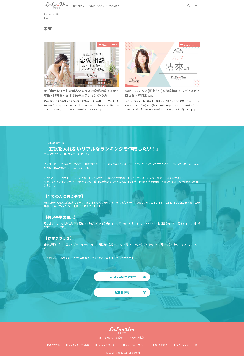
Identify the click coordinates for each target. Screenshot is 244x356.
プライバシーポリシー (136, 344)
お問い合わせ (161, 344)
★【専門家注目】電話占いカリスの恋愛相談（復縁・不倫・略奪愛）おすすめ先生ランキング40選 (81, 93)
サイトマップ (182, 344)
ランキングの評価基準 (78, 344)
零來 (58, 14)
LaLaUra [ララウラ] (130, 352)
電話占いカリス (109, 44)
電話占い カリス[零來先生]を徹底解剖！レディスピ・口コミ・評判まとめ (162, 93)
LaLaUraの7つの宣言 (122, 277)
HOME (49, 14)
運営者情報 (122, 292)
